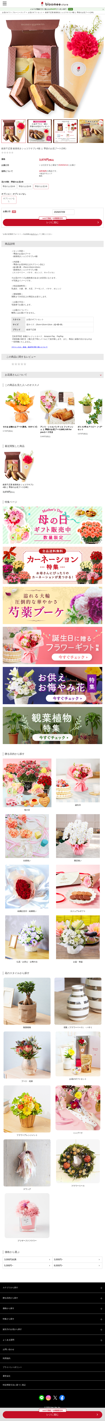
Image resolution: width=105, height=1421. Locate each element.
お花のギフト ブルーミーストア (14, 12)
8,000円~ (58, 1265)
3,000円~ (58, 1259)
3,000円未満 (10, 1259)
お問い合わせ (8, 1349)
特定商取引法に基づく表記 (14, 1385)
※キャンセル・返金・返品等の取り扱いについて (29, 347)
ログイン (34, 234)
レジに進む (52, 1414)
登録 (70, 9)
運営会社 (6, 1376)
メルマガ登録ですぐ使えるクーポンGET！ (49, 9)
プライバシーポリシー (12, 1367)
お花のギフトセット (35, 12)
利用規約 (6, 1358)
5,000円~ (8, 1265)
